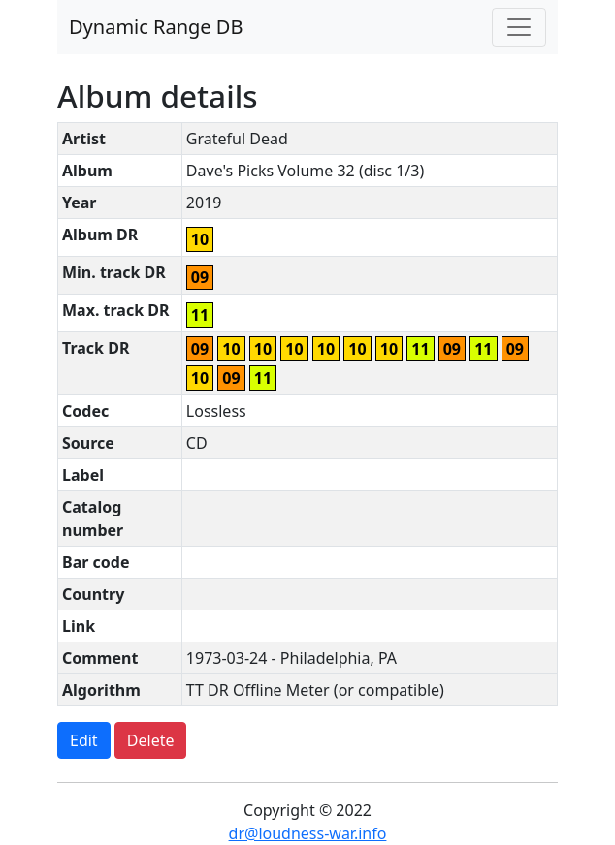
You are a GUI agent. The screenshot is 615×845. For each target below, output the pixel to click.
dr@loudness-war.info (308, 833)
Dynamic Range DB (156, 27)
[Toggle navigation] (519, 27)
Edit (84, 740)
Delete (151, 740)
